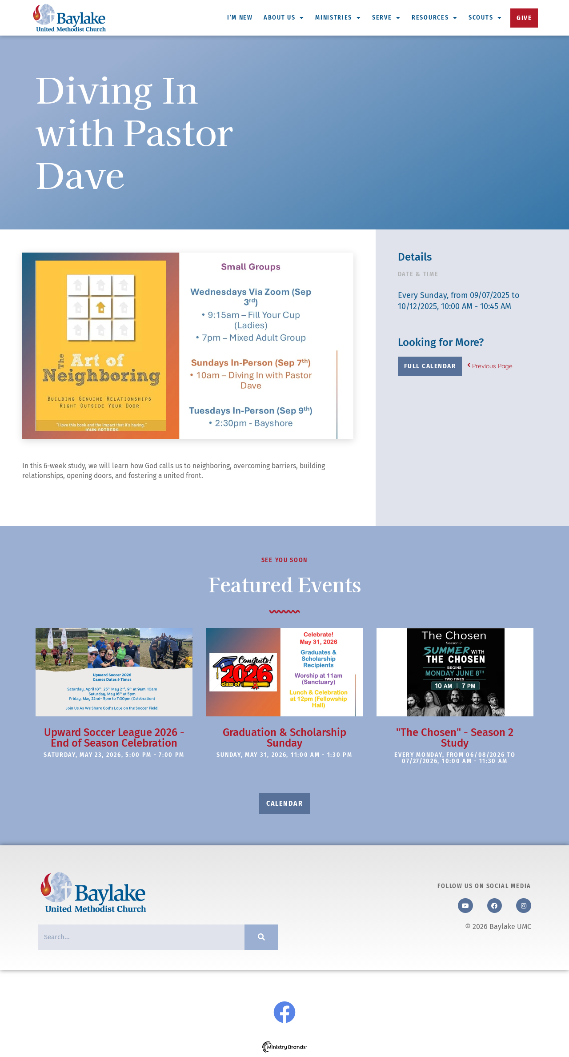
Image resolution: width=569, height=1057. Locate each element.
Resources (435, 17)
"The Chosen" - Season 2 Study (454, 737)
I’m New (240, 17)
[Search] (261, 937)
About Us (284, 17)
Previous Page (490, 366)
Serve (386, 17)
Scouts (485, 17)
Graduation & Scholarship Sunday (284, 737)
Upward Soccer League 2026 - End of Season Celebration (114, 737)
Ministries (338, 17)
